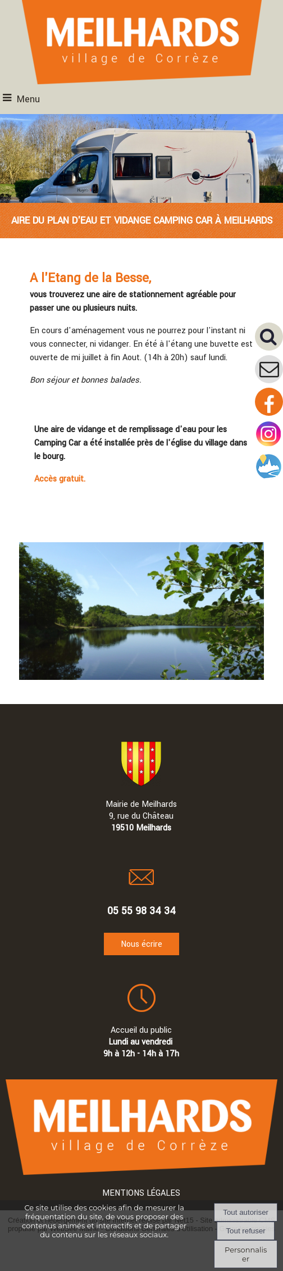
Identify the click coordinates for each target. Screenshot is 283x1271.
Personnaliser (246, 1254)
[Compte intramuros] (269, 478)
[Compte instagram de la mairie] (269, 446)
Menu (28, 99)
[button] (269, 337)
